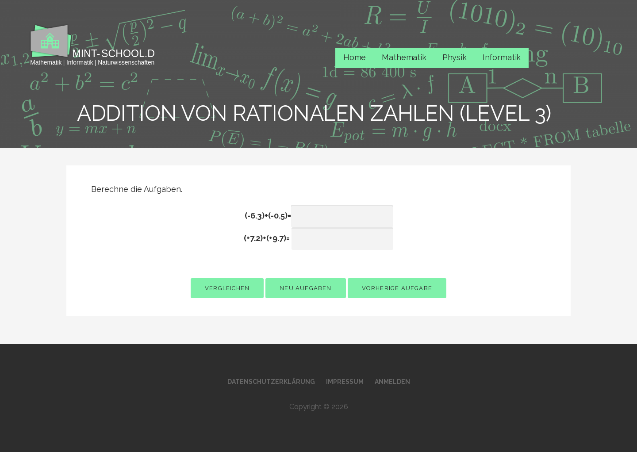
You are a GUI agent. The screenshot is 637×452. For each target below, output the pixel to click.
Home (354, 57)
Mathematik (404, 57)
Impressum (345, 381)
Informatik (502, 57)
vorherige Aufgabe (397, 288)
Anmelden (392, 381)
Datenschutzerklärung (271, 381)
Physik (454, 57)
